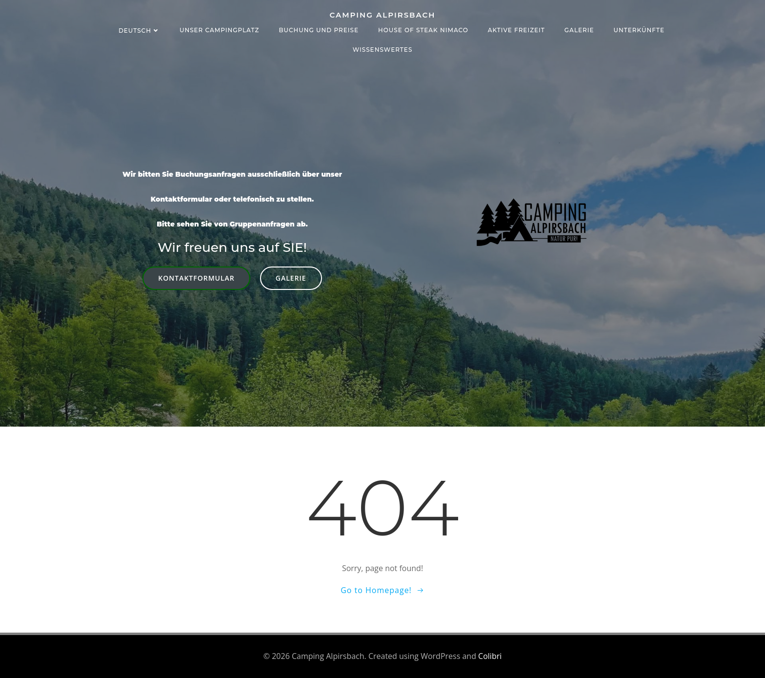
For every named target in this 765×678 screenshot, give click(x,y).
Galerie (579, 30)
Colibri (490, 656)
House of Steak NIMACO (423, 30)
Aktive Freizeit (516, 30)
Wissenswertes (383, 49)
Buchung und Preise (319, 30)
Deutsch (139, 30)
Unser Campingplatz (220, 30)
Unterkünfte (639, 30)
